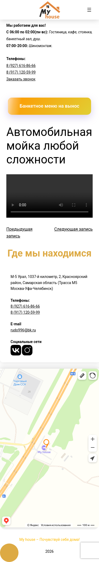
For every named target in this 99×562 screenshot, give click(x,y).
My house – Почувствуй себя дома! (49, 539)
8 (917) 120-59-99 (21, 72)
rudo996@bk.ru (23, 330)
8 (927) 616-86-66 (21, 65)
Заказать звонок (20, 79)
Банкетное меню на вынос (49, 106)
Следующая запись (73, 229)
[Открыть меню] (89, 10)
